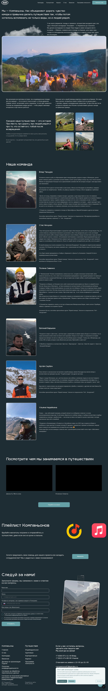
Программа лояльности (83, 2)
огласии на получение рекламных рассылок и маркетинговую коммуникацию (26, 618)
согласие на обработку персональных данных (23, 613)
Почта (3, 594)
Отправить (11, 623)
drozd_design (29, 683)
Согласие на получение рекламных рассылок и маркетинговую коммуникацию (15, 677)
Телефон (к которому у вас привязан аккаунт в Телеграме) (19, 600)
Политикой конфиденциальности (14, 615)
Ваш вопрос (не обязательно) (10, 607)
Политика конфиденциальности (10, 667)
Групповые (29, 653)
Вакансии (71, 2)
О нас (65, 2)
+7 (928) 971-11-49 (63, 656)
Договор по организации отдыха (11, 662)
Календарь (41, 2)
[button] (80, 556)
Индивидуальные (31, 650)
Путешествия (50, 2)
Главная (5, 650)
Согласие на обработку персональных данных (11, 672)
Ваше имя (5, 587)
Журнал (58, 2)
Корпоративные (31, 656)
